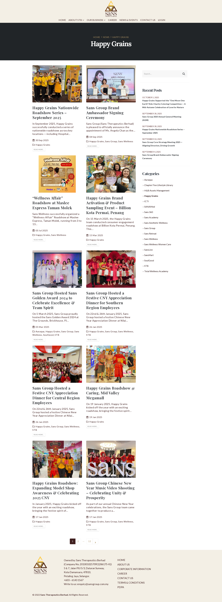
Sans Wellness (125, 141)
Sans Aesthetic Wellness (156, 222)
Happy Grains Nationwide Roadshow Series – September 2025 (55, 112)
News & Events (128, 20)
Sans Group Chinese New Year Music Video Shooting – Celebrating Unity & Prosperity (110, 490)
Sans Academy (151, 217)
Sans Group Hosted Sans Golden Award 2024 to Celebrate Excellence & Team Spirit (54, 300)
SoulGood (48, 334)
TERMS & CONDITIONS (131, 582)
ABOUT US (123, 564)
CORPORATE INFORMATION (134, 569)
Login (161, 20)
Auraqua (40, 331)
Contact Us (147, 20)
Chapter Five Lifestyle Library (158, 185)
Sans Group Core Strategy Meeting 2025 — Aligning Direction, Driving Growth (162, 144)
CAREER (122, 573)
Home (62, 20)
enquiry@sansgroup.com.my (92, 584)
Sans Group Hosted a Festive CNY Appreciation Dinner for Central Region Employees (56, 395)
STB (57, 334)
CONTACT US (125, 578)
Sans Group (111, 141)
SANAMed (149, 206)
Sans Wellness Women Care (157, 244)
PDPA (120, 587)
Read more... (39, 149)
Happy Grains (43, 144)
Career (112, 20)
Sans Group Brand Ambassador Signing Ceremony (105, 112)
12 (89, 541)
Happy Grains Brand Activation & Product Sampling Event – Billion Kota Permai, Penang (108, 205)
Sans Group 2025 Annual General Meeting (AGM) (161, 118)
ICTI (146, 201)
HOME (121, 560)
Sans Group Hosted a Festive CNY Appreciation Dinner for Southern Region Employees (109, 300)
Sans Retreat (150, 233)
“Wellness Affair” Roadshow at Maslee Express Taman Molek (52, 202)
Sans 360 (148, 212)
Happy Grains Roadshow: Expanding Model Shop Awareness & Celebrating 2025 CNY (55, 490)
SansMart (149, 255)
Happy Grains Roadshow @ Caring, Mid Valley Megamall (110, 392)
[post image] (57, 84)
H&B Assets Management (156, 190)
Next (95, 541)
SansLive (148, 249)
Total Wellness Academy (156, 271)
